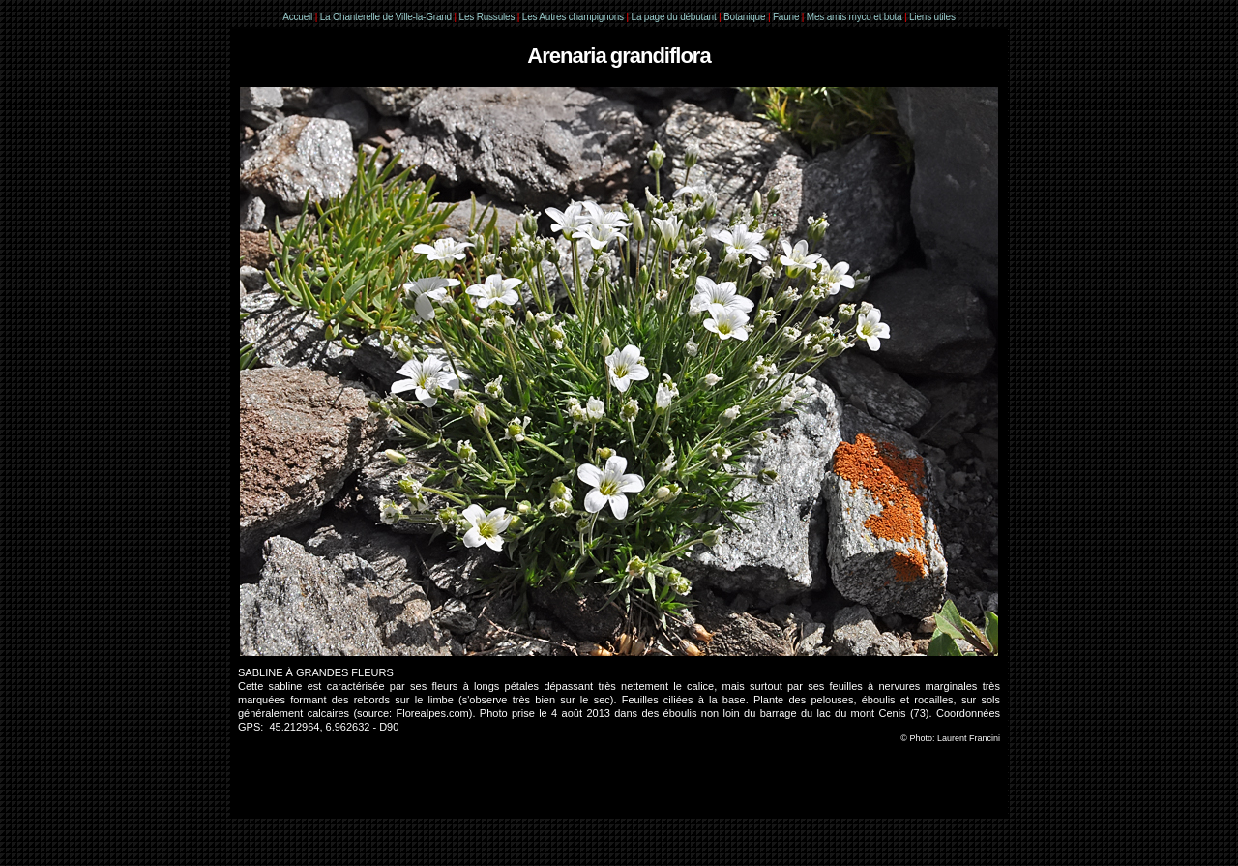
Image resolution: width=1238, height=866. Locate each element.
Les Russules (487, 17)
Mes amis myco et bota (854, 17)
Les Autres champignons (573, 17)
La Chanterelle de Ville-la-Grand (387, 17)
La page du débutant (674, 17)
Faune (786, 17)
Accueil (297, 17)
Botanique (744, 17)
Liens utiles (932, 17)
